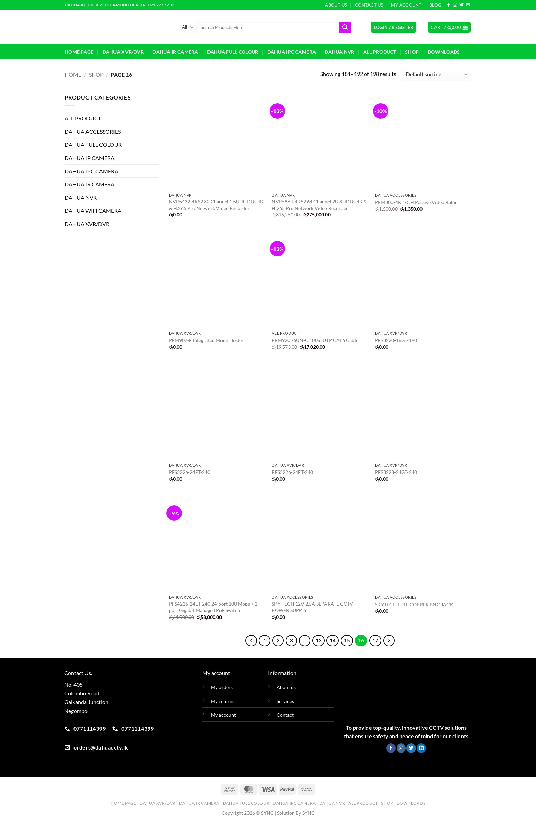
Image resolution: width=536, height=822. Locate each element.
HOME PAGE (79, 52)
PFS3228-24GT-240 (396, 472)
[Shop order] (436, 74)
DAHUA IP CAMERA (90, 158)
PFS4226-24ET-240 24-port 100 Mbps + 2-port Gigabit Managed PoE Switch (214, 607)
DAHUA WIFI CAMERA (93, 210)
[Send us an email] (468, 5)
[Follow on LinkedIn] (421, 748)
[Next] (389, 641)
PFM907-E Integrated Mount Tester (206, 340)
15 (347, 640)
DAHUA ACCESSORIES (93, 131)
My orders (222, 687)
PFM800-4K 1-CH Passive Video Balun (416, 202)
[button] (393, 27)
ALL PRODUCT (379, 52)
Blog (435, 5)
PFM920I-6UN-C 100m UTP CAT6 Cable (315, 340)
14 (333, 640)
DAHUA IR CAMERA (175, 52)
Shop (412, 52)
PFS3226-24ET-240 (189, 472)
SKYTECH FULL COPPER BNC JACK (414, 604)
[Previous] (251, 641)
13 (319, 640)
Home (73, 74)
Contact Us (369, 5)
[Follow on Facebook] (448, 5)
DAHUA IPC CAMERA (291, 52)
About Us (336, 5)
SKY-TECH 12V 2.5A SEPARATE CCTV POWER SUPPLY (312, 607)
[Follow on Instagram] (455, 5)
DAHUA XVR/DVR (123, 52)
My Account (406, 5)
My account (223, 715)
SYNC (308, 813)
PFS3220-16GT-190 (396, 340)
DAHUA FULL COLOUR (232, 52)
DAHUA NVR (339, 52)
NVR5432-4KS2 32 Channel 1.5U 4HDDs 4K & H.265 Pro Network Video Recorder (216, 205)
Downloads (444, 52)
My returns (222, 701)
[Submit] (345, 27)
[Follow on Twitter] (461, 5)
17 (375, 640)
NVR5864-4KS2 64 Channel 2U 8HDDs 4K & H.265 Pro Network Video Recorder (319, 205)
